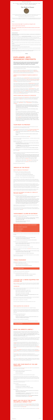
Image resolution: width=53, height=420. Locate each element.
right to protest (17, 129)
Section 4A (29, 248)
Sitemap (15, 418)
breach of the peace (31, 88)
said (19, 358)
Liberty (26, 53)
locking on (15, 103)
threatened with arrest (32, 83)
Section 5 (16, 81)
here (29, 136)
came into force (27, 97)
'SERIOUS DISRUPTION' (18, 323)
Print (13, 418)
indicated (18, 350)
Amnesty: (13, 21)
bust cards (30, 396)
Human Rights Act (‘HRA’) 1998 (32, 130)
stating (17, 354)
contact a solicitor (29, 404)
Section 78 (29, 160)
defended (20, 349)
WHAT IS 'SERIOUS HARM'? (19, 268)
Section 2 (27, 161)
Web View (40, 418)
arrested (27, 90)
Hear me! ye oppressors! (26, 1)
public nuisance (21, 102)
